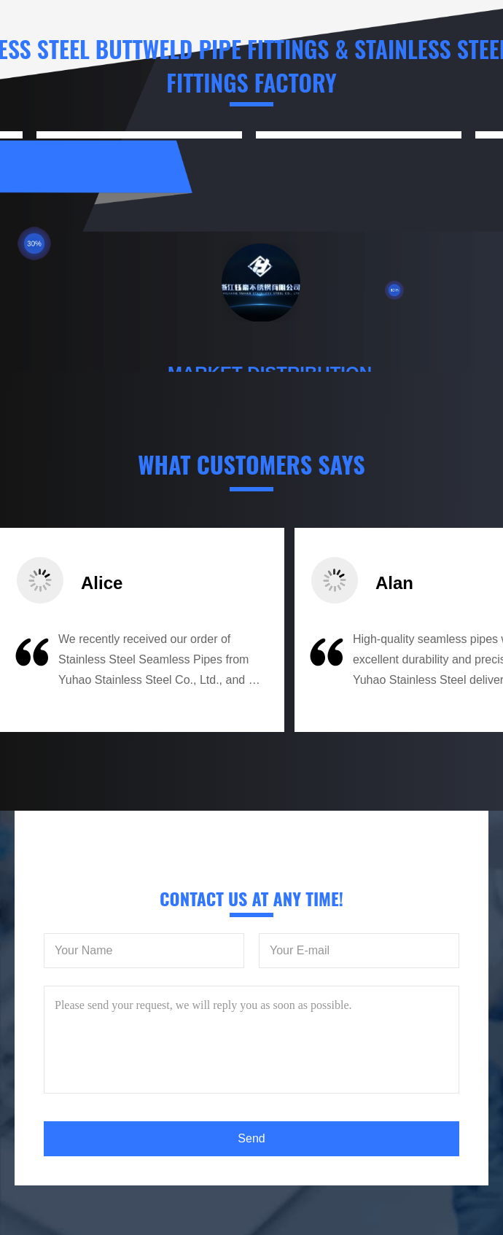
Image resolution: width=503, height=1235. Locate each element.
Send (251, 1138)
